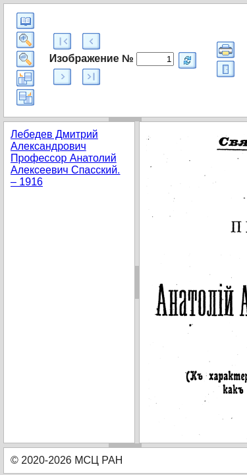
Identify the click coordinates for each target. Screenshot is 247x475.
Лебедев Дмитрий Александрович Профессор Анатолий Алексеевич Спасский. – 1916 (66, 158)
